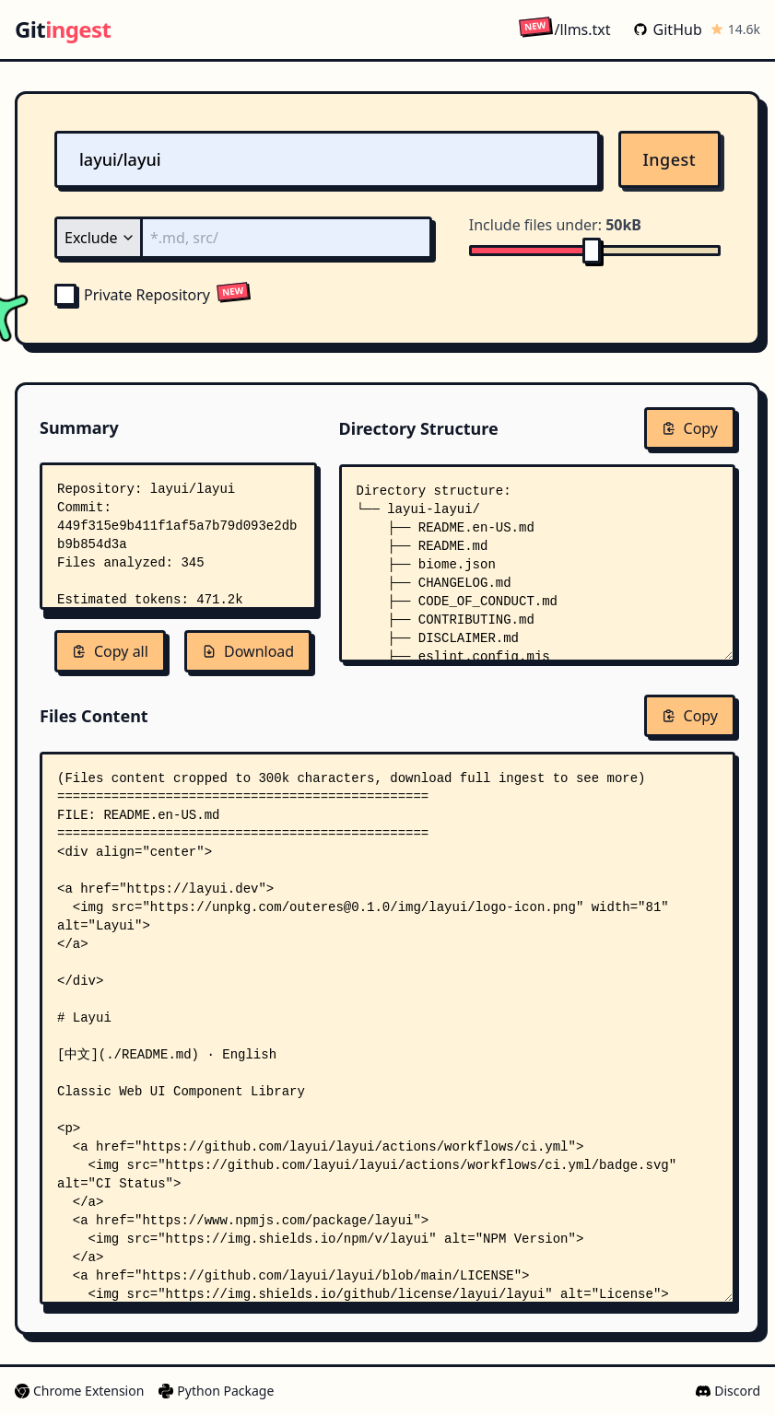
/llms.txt (564, 29)
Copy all (110, 651)
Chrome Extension (79, 1390)
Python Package (216, 1390)
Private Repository (132, 295)
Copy (690, 428)
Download (248, 651)
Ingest (670, 159)
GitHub (667, 29)
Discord (728, 1390)
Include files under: (555, 225)
